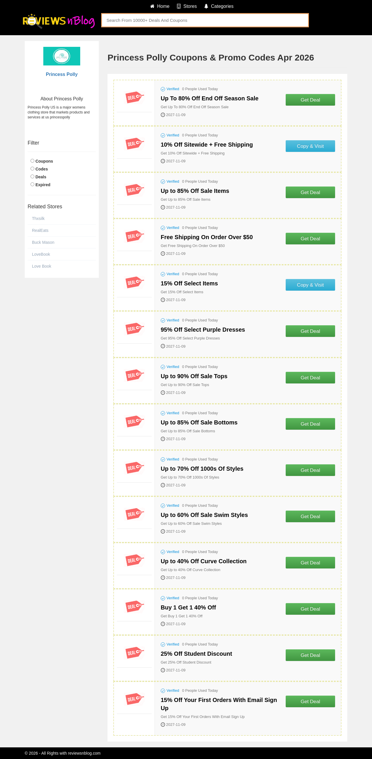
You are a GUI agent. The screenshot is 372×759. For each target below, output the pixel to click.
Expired (42, 184)
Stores (187, 6)
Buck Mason (43, 242)
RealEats (40, 230)
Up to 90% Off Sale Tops (194, 376)
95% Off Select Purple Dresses (203, 329)
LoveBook (41, 254)
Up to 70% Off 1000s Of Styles (202, 468)
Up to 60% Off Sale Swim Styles (204, 515)
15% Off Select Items (189, 283)
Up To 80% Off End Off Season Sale (209, 98)
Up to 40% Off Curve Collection (204, 561)
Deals (40, 177)
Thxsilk (38, 218)
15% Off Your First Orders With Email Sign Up (219, 704)
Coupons (44, 161)
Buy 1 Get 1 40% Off (188, 607)
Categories (218, 6)
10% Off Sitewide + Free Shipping (207, 144)
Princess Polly (62, 74)
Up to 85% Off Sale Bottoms (199, 422)
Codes (41, 169)
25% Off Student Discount (196, 653)
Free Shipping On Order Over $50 (207, 237)
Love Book (41, 266)
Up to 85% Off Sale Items (195, 191)
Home (160, 6)
